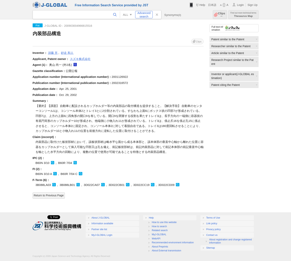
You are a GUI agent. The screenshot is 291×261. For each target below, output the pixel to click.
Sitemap (210, 247)
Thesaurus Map (243, 14)
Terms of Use (213, 217)
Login (240, 4)
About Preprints (160, 246)
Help (202, 4)
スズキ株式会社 (80, 59)
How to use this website (164, 222)
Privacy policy (213, 229)
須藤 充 (53, 52)
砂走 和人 (67, 52)
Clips (221, 15)
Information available (102, 223)
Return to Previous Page (49, 195)
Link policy (211, 223)
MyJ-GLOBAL (159, 234)
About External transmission (166, 250)
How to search (159, 226)
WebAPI (156, 238)
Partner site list (99, 229)
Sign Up (253, 4)
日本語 (212, 4)
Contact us (212, 235)
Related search (160, 230)
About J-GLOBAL (101, 217)
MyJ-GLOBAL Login (102, 235)
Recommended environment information (173, 242)
